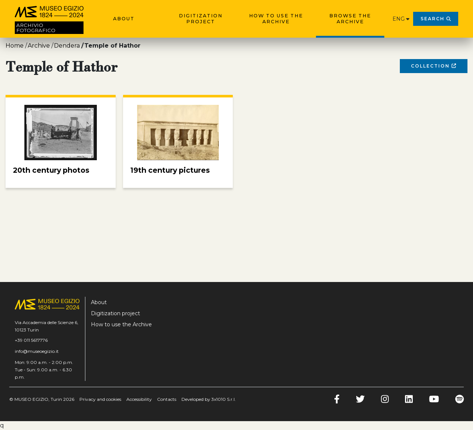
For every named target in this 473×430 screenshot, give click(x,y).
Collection (433, 66)
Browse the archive (350, 18)
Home (15, 45)
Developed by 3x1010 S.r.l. (208, 399)
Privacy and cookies (100, 399)
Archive (39, 45)
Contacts (166, 399)
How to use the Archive (276, 18)
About (124, 18)
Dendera (67, 45)
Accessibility (139, 399)
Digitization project (200, 18)
